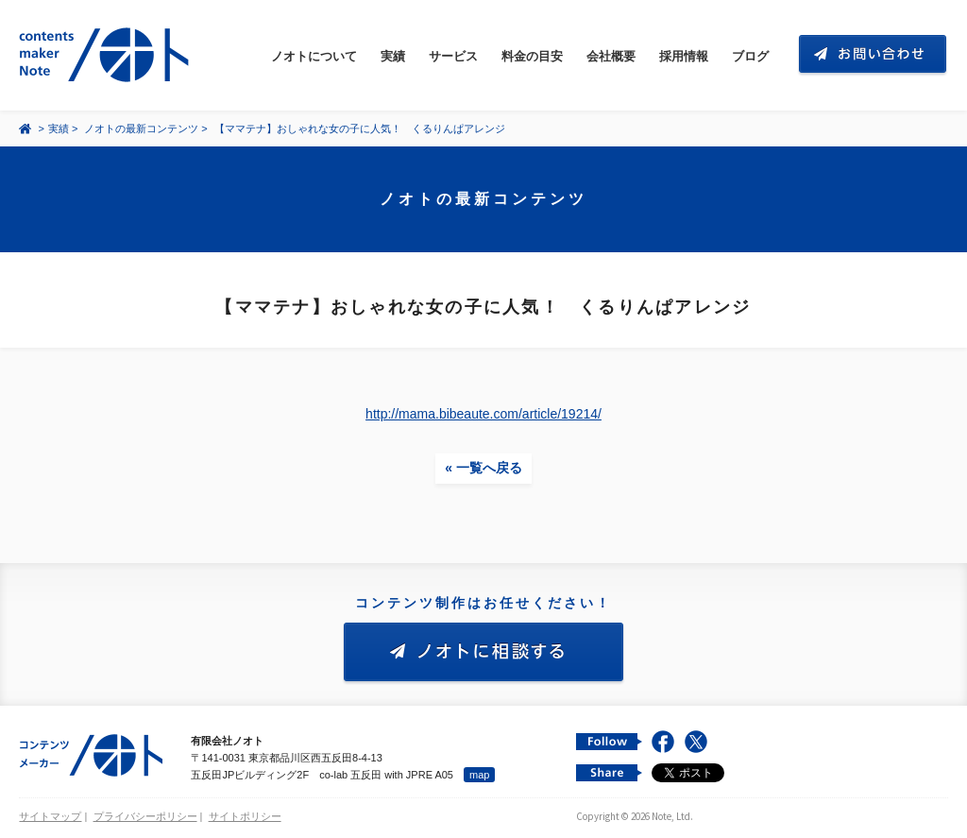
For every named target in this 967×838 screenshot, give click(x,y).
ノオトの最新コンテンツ (141, 128)
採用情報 (683, 56)
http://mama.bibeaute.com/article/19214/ (483, 413)
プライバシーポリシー (145, 816)
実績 (393, 56)
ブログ (750, 56)
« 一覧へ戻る (483, 467)
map (479, 774)
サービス (453, 56)
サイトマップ (50, 816)
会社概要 (611, 56)
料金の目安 (532, 56)
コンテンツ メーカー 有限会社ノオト (107, 55)
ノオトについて (314, 56)
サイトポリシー (245, 816)
